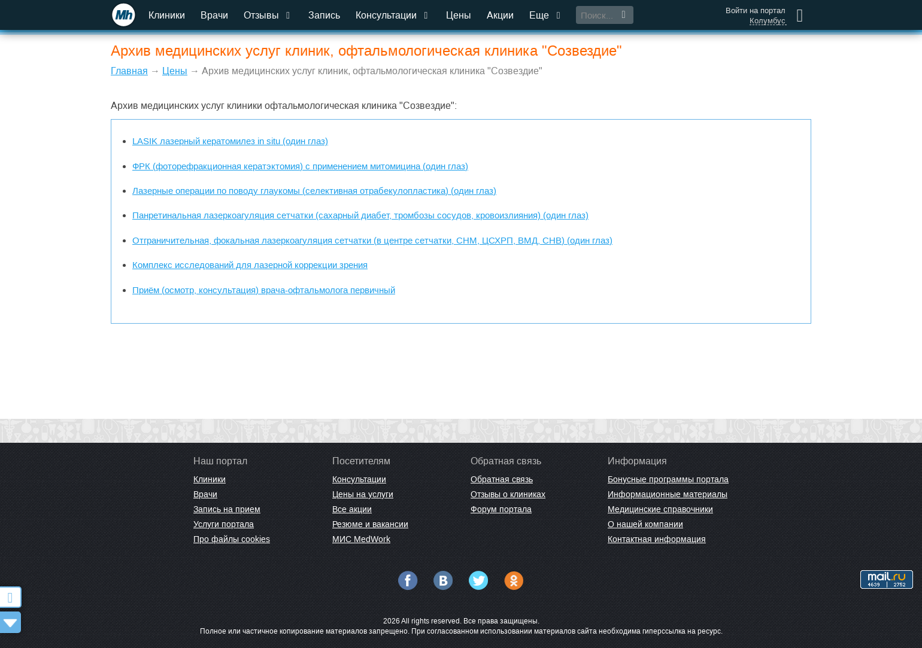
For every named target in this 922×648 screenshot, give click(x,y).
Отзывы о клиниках (508, 494)
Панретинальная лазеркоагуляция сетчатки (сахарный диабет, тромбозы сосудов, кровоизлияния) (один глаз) (360, 215)
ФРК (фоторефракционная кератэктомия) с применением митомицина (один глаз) (300, 166)
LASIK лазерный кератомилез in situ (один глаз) (230, 141)
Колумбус (767, 21)
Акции (500, 15)
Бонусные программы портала (668, 479)
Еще (546, 15)
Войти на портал (755, 10)
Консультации (393, 15)
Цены (458, 15)
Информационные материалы (667, 494)
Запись (324, 15)
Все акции (352, 509)
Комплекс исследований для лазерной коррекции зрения (250, 265)
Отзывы (268, 15)
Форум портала (501, 509)
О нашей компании (645, 524)
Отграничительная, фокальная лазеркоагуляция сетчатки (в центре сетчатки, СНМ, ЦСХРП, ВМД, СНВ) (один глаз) (372, 240)
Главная (129, 71)
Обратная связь (502, 479)
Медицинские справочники (660, 509)
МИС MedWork (361, 539)
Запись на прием (226, 509)
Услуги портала (223, 524)
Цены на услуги (362, 494)
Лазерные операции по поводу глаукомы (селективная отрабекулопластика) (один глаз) (314, 190)
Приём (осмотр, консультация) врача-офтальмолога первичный (263, 290)
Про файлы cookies (231, 539)
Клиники (166, 15)
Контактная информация (657, 539)
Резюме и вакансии (370, 524)
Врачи (214, 15)
